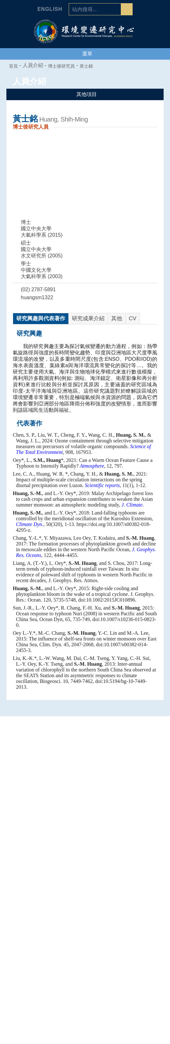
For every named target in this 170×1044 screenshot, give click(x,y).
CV (132, 318)
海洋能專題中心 (85, 878)
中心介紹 (85, 798)
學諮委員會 (85, 831)
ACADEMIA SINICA (124, 36)
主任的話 (85, 815)
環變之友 (85, 981)
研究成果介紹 (88, 318)
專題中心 (85, 852)
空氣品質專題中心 (85, 870)
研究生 (85, 965)
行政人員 (85, 949)
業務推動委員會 (85, 839)
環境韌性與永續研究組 (85, 886)
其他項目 (85, 94)
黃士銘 (90, 66)
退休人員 (85, 973)
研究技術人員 (85, 917)
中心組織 (85, 823)
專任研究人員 (85, 909)
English (50, 9)
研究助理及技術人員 (85, 957)
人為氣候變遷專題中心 (85, 862)
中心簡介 (85, 808)
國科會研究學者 (85, 933)
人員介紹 (85, 899)
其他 (116, 318)
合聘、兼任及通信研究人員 (85, 925)
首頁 (13, 66)
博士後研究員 (64, 66)
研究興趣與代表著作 (40, 318)
